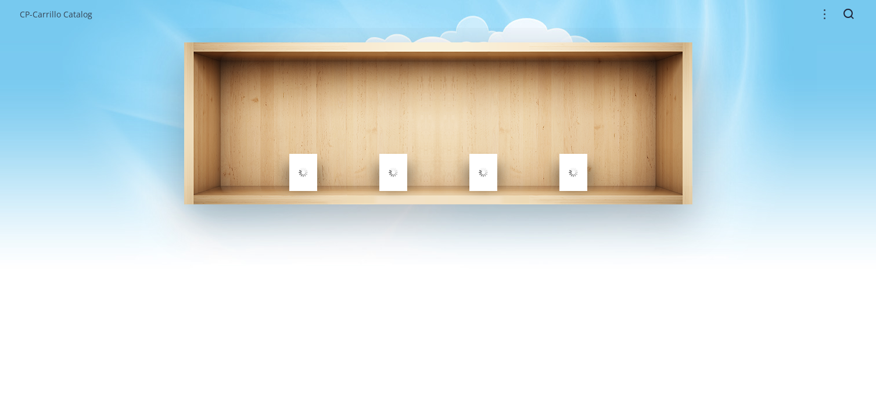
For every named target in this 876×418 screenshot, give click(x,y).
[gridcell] (303, 172)
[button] (825, 14)
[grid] (438, 123)
